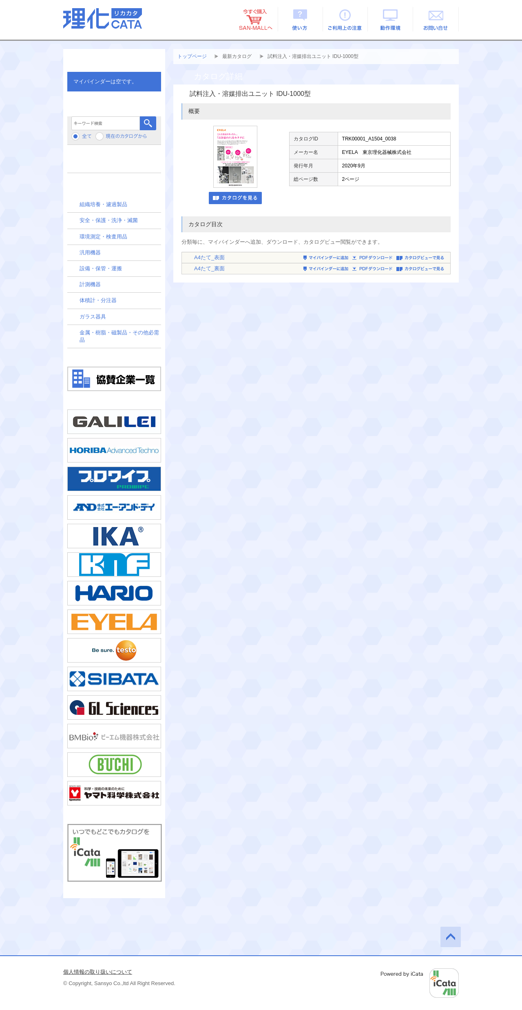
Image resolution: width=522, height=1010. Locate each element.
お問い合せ (436, 19)
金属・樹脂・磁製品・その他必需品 (119, 336)
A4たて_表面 (209, 257)
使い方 (300, 19)
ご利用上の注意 (345, 19)
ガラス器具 (93, 317)
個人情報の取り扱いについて (97, 972)
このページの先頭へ (450, 937)
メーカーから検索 (114, 162)
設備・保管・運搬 (101, 268)
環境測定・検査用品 (103, 237)
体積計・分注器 (98, 300)
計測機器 (90, 284)
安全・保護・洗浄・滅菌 (109, 220)
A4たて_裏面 (209, 268)
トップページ (192, 56)
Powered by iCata (420, 983)
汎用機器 (90, 252)
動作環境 (391, 19)
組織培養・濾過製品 (103, 204)
